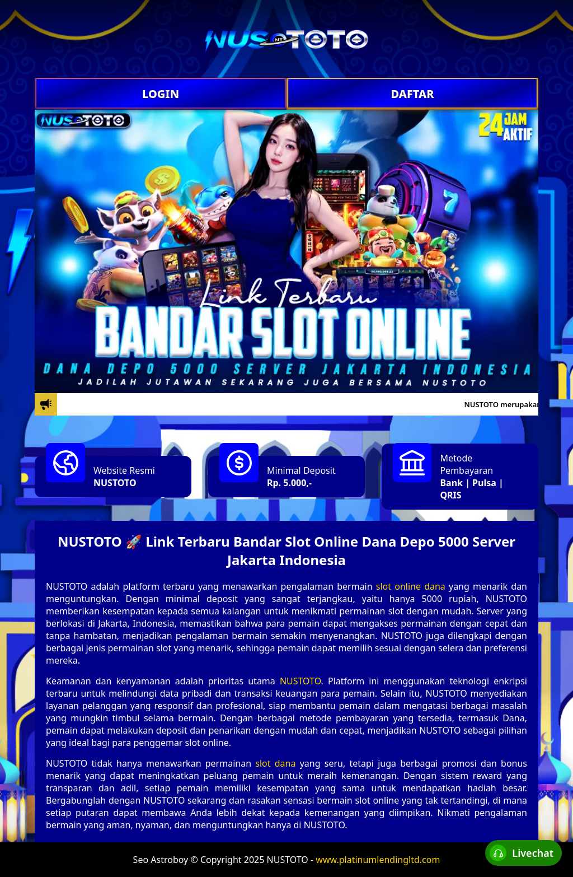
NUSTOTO (115, 483)
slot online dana (410, 586)
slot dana (275, 763)
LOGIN (160, 93)
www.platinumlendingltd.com (378, 859)
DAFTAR (412, 93)
